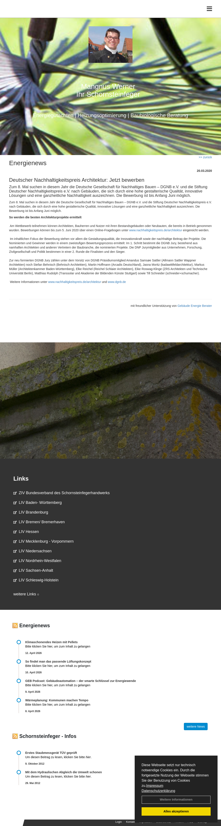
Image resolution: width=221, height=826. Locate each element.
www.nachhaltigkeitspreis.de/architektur (155, 230)
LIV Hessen (26, 531)
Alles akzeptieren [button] (176, 811)
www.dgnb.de (117, 282)
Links (21, 478)
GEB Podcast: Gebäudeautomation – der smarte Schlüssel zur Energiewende (81, 681)
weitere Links (26, 594)
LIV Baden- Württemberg (37, 502)
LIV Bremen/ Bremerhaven (39, 522)
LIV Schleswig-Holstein (35, 580)
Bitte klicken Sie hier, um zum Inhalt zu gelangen (57, 646)
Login (118, 821)
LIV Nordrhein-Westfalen (37, 561)
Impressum (154, 785)
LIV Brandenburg (30, 512)
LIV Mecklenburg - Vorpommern (43, 541)
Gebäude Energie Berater (194, 305)
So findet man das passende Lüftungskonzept (58, 661)
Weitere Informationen (176, 799)
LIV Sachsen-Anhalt (33, 570)
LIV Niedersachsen (32, 551)
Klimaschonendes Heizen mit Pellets (51, 642)
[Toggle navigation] (209, 12)
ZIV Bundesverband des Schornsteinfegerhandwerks (61, 493)
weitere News (196, 726)
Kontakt (130, 821)
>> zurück (205, 157)
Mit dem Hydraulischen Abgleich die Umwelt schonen (63, 772)
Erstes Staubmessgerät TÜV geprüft (51, 753)
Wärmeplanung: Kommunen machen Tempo (56, 700)
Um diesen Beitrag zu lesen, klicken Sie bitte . (58, 757)
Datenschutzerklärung (158, 791)
